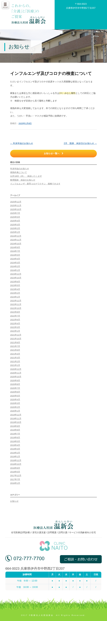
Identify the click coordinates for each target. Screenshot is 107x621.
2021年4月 (15, 354)
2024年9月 (15, 247)
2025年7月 (15, 213)
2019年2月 (15, 453)
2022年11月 (15, 304)
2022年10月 (15, 308)
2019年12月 (15, 415)
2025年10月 (15, 209)
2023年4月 (15, 289)
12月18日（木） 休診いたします (26, 176)
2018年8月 (15, 468)
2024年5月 (15, 255)
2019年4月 (15, 445)
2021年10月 (15, 339)
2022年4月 (15, 323)
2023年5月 (15, 285)
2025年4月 (15, 221)
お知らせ (14, 501)
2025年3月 (15, 225)
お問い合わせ (81, 17)
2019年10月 (15, 422)
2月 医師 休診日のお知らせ (80, 143)
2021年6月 (15, 350)
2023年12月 (15, 274)
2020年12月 (15, 369)
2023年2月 (15, 293)
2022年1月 (15, 331)
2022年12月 (15, 301)
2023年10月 (15, 278)
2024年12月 (15, 236)
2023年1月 (15, 297)
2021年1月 (15, 365)
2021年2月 (15, 361)
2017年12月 (15, 475)
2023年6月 (15, 282)
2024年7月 (15, 251)
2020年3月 (15, 403)
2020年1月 (15, 411)
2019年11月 (15, 418)
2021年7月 (15, 346)
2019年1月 (15, 456)
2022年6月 (15, 320)
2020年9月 (15, 380)
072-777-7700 (24, 560)
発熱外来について (18, 172)
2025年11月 (15, 205)
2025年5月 (15, 217)
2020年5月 (15, 396)
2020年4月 (15, 399)
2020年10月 (15, 377)
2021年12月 (15, 335)
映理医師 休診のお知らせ (22, 180)
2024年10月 (15, 244)
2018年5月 (15, 472)
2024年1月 (15, 270)
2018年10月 (15, 464)
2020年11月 (15, 373)
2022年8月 (15, 312)
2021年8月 (15, 342)
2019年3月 (15, 449)
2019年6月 (15, 437)
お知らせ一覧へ (53, 153)
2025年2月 (15, 228)
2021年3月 (15, 358)
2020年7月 (15, 388)
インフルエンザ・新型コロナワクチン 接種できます (35, 184)
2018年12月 (15, 460)
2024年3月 (15, 263)
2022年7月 (15, 316)
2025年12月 (15, 202)
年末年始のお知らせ (21, 143)
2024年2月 (15, 266)
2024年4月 (15, 259)
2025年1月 (15, 232)
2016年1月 (15, 483)
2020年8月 (15, 384)
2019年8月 (15, 430)
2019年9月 (15, 426)
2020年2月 (15, 407)
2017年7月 (15, 479)
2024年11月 (15, 240)
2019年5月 (15, 441)
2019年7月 (15, 434)
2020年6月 (15, 392)
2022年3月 (15, 327)
